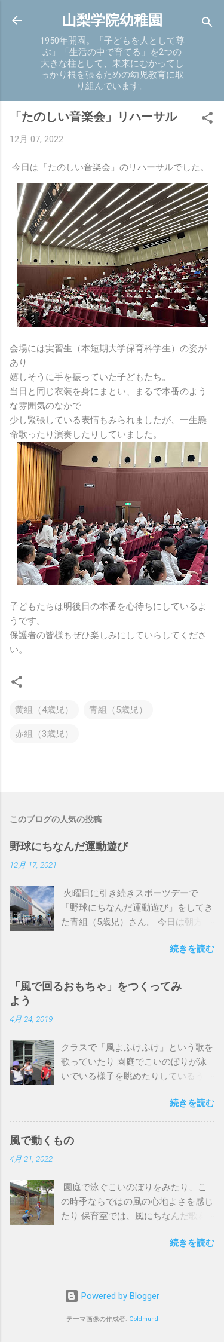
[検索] (207, 24)
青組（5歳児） (118, 709)
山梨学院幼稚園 (112, 20)
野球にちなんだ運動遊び (69, 846)
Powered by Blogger (112, 1296)
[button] (207, 120)
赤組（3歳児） (44, 733)
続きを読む (192, 948)
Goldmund (143, 1319)
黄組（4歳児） (44, 709)
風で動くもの (42, 1140)
